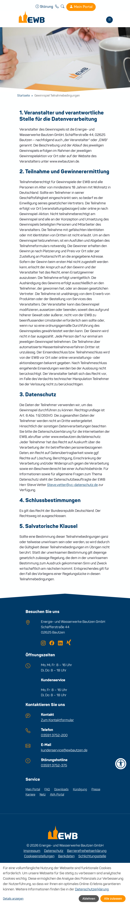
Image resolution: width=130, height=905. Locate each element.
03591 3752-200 (54, 735)
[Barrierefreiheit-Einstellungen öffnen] (120, 763)
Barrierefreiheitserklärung (86, 851)
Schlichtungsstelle (92, 856)
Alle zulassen (113, 899)
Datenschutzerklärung (92, 889)
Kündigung (80, 789)
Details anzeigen (13, 898)
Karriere (30, 794)
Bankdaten (66, 856)
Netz (43, 794)
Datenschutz (53, 851)
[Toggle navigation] (109, 19)
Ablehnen (88, 899)
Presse (95, 789)
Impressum (32, 851)
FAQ (47, 789)
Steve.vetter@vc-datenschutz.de (72, 485)
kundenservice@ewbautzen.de (64, 750)
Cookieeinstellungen (39, 856)
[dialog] (65, 884)
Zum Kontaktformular (57, 720)
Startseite (23, 95)
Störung (45, 6)
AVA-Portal (57, 794)
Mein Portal (81, 7)
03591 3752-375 (54, 765)
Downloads (61, 789)
